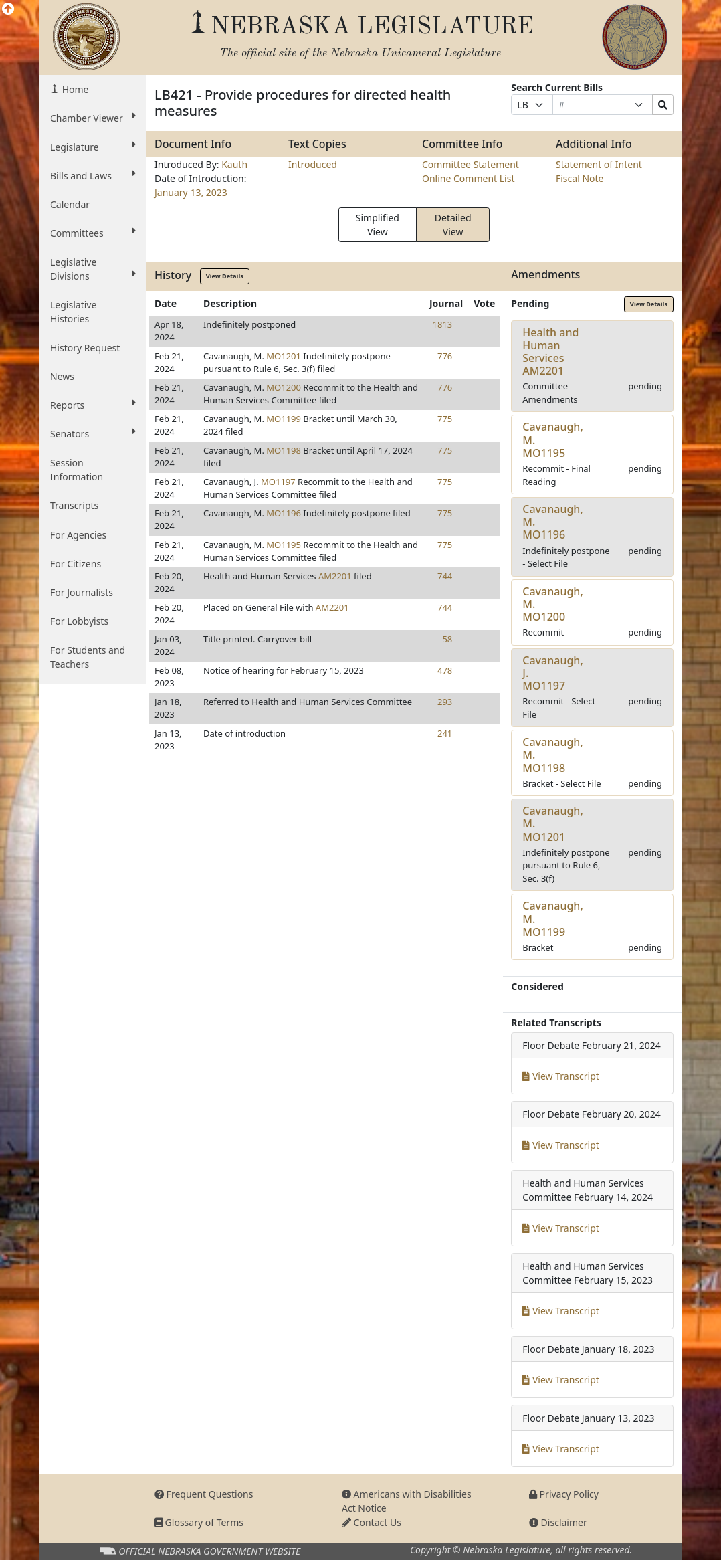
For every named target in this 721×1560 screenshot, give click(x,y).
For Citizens (75, 563)
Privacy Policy (564, 1494)
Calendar (70, 204)
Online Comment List (468, 178)
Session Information (76, 469)
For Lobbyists (79, 621)
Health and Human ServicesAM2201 (550, 352)
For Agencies (78, 534)
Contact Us (371, 1522)
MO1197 (278, 482)
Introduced (312, 164)
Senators (93, 433)
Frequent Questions (203, 1494)
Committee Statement (470, 164)
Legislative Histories (73, 311)
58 (447, 639)
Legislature (93, 146)
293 (444, 702)
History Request (85, 347)
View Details (224, 276)
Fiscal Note (579, 178)
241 (444, 733)
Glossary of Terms (198, 1522)
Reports (93, 404)
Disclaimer (558, 1522)
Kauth (234, 164)
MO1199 (283, 419)
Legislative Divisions (93, 269)
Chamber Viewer (93, 117)
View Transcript (560, 1076)
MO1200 (283, 387)
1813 (443, 324)
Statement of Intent (599, 164)
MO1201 (283, 356)
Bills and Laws (93, 175)
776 (444, 356)
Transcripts (74, 505)
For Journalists (81, 592)
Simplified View (377, 224)
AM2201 (335, 576)
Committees (93, 232)
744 (444, 576)
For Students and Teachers (87, 657)
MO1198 (283, 450)
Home (74, 89)
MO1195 (283, 545)
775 (444, 419)
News (62, 376)
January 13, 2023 (190, 192)
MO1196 (283, 513)
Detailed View (453, 224)
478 (444, 670)
